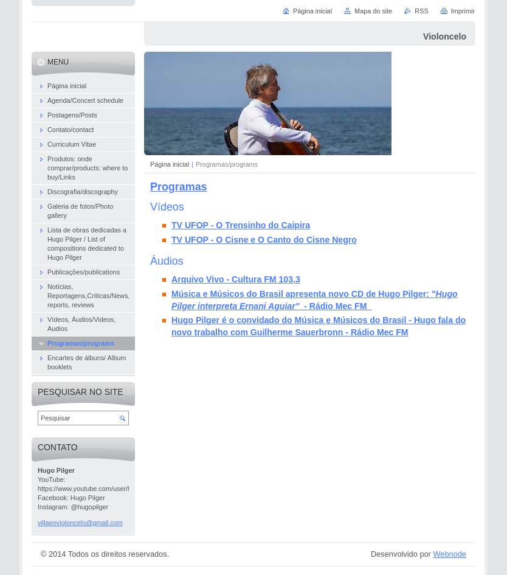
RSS (421, 11)
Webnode (449, 554)
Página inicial (169, 164)
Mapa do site (373, 11)
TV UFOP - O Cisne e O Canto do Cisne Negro (264, 240)
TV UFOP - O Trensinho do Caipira (240, 225)
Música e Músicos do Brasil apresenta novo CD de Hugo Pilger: (301, 294)
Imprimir (463, 11)
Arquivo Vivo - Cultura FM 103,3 (235, 279)
